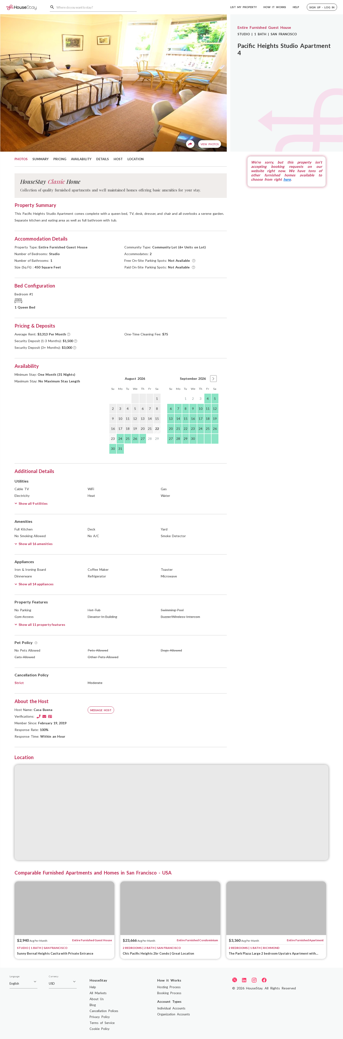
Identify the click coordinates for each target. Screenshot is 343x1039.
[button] (322, 7)
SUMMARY (40, 159)
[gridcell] (135, 399)
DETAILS (102, 159)
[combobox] (96, 7)
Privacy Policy (100, 1017)
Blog (93, 1005)
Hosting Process (169, 987)
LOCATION (135, 159)
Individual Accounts (171, 1008)
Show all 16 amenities (34, 544)
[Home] (21, 7)
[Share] (190, 144)
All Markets (98, 993)
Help (93, 987)
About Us (97, 999)
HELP (296, 7)
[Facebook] (264, 980)
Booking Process (169, 993)
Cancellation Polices (104, 1011)
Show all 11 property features (40, 624)
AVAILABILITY (81, 159)
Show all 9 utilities (31, 503)
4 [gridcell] (208, 398)
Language (14, 976)
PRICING (59, 159)
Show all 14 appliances (34, 584)
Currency (53, 976)
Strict (19, 683)
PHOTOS (21, 159)
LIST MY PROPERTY (243, 7)
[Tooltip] (194, 261)
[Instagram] (254, 980)
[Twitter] (234, 979)
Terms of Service (102, 1023)
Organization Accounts (173, 1014)
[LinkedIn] (244, 980)
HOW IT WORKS (274, 7)
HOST (118, 159)
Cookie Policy (100, 1029)
